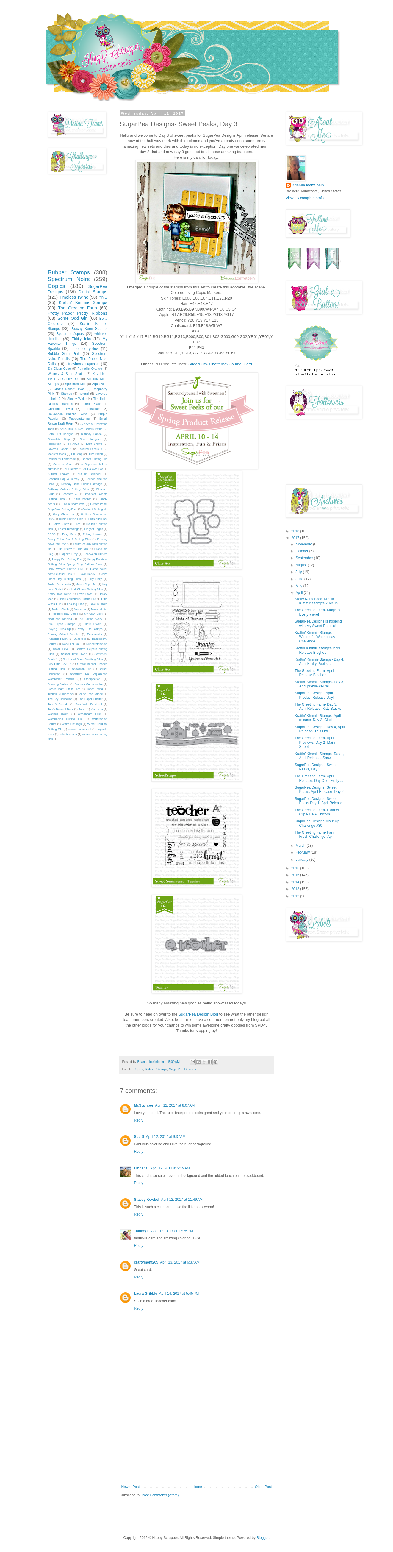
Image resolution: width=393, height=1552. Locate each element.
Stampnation (92, 679)
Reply (138, 1120)
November (304, 544)
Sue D (139, 1137)
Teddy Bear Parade (90, 693)
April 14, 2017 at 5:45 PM (179, 1293)
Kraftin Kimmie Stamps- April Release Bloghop (317, 650)
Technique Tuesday (60, 693)
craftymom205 (146, 1262)
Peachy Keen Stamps (89, 329)
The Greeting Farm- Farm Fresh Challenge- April (315, 834)
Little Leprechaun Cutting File (77, 598)
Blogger (262, 1538)
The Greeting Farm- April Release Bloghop (314, 673)
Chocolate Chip (59, 439)
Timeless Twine (73, 297)
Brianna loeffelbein (308, 185)
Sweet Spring (94, 688)
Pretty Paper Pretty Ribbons (77, 313)
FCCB (52, 534)
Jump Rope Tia (86, 584)
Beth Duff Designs (60, 434)
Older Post (263, 1487)
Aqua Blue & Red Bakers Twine (81, 428)
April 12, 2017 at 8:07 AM (175, 1105)
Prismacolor (94, 634)
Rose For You (71, 643)
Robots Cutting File (94, 459)
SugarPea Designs (182, 1069)
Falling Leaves (92, 534)
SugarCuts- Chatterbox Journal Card (220, 364)
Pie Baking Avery (90, 618)
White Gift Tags (72, 724)
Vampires (97, 709)
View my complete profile (305, 198)
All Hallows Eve (93, 468)
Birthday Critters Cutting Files (68, 489)
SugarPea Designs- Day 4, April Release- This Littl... (320, 729)
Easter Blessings (68, 529)
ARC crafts (71, 468)
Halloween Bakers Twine (68, 414)
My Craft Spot (93, 613)
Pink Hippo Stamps (61, 624)
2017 (295, 538)
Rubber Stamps (156, 1069)
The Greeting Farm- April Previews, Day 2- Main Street (315, 742)
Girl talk (83, 548)
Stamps (66, 393)
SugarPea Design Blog (198, 1014)
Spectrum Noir (75, 384)
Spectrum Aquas (70, 334)
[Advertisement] (196, 1440)
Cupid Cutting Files (71, 518)
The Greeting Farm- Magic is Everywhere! (317, 612)
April (299, 593)
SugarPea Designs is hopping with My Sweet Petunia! (318, 623)
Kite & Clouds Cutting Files (85, 589)
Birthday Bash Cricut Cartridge (81, 484)
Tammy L (142, 1231)
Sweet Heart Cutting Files (64, 688)
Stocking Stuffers (59, 684)
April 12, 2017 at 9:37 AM (166, 1137)
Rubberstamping (96, 643)
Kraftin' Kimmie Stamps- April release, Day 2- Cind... (318, 718)
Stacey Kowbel (146, 1199)
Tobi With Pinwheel (89, 704)
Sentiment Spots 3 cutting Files (83, 659)
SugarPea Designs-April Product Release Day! (314, 695)
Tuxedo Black (91, 403)
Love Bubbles (98, 604)
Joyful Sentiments (59, 584)
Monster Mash (57, 454)
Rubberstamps (79, 418)
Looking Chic (75, 604)
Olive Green (95, 454)
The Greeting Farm (77, 307)
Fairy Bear (69, 534)
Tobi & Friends (58, 704)
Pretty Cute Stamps (89, 629)
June (299, 579)
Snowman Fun (82, 668)
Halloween (54, 443)
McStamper (144, 1105)
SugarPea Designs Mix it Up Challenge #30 (317, 823)
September (304, 558)
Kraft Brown (94, 443)
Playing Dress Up (59, 629)
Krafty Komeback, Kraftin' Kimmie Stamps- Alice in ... (318, 601)
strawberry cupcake (82, 364)
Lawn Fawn (85, 593)
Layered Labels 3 (90, 448)
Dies (77, 523)
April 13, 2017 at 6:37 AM (180, 1262)
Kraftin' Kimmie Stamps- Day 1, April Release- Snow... (319, 756)
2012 (295, 896)
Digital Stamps (92, 291)
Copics (138, 1069)
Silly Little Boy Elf (59, 663)
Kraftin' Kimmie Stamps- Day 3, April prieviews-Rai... (319, 684)
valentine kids (68, 734)
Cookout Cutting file (94, 509)
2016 (295, 868)
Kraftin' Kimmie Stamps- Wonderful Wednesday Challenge (315, 637)
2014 (295, 882)
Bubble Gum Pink (64, 354)
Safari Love (61, 649)
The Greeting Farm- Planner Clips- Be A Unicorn (317, 812)
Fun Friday (64, 548)
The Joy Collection (60, 699)
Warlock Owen (58, 713)
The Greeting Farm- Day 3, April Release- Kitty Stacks (318, 706)
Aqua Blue (99, 384)
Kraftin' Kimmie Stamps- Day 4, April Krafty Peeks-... (319, 661)
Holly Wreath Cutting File (65, 568)
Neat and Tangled (60, 618)
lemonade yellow (85, 349)
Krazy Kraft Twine (59, 593)
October (302, 551)
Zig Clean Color (59, 368)
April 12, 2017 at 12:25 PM (172, 1231)
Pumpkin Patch (58, 638)
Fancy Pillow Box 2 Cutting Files (69, 539)
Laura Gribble (145, 1293)
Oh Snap (76, 454)
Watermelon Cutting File (65, 718)
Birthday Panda (91, 434)
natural (84, 393)
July (299, 572)
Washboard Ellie (89, 713)
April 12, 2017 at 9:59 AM (170, 1168)
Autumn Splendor (89, 473)
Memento (80, 609)
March (300, 845)
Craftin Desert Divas (69, 389)
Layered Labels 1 (60, 448)
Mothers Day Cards (65, 613)
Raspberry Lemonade (62, 459)
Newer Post (130, 1487)
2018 (295, 531)
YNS (102, 297)
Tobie (82, 709)
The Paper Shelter (90, 699)
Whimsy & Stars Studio (66, 373)
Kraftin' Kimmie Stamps (83, 302)
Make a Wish (60, 609)
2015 (295, 875)
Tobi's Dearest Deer (60, 709)
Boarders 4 (69, 493)
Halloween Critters (95, 554)
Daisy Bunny (60, 523)
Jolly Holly (95, 579)
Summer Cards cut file (88, 684)
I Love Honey (86, 573)
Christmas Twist (60, 409)
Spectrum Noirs (69, 279)
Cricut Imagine (90, 439)
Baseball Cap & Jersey (63, 479)
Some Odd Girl (72, 318)
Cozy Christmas (63, 514)
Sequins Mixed (63, 464)
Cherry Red (70, 378)
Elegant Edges (93, 529)
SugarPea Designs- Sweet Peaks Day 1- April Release (318, 801)
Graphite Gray (68, 554)
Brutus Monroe (81, 498)
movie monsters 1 (79, 729)
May (299, 586)
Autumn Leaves (58, 473)
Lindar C (141, 1168)
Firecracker (92, 409)
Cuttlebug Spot (97, 518)
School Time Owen (74, 654)
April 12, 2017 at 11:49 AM (182, 1199)
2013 (295, 889)
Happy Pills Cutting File (67, 559)
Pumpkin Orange (89, 368)
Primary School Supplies (64, 634)
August (301, 565)
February (303, 852)
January (302, 859)
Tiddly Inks (81, 339)
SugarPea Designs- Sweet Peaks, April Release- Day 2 (319, 789)
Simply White (77, 398)
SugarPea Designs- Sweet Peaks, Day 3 (315, 767)
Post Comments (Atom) (160, 1495)
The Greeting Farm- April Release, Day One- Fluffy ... (319, 778)
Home (197, 1487)
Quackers (80, 638)
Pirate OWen (92, 624)
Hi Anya (73, 443)
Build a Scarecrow (72, 504)
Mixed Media (99, 609)
